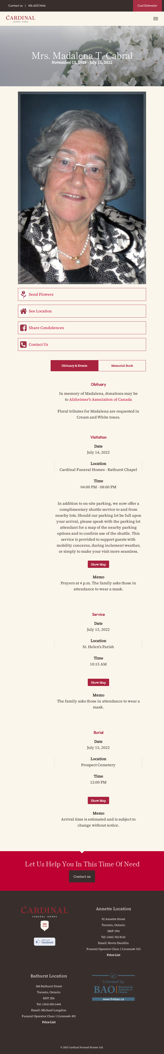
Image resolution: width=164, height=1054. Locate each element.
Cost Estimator (147, 5)
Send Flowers (41, 294)
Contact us (15, 5)
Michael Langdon (53, 1010)
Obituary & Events (74, 366)
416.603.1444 (36, 5)
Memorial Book (122, 366)
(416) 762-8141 (116, 937)
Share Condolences (46, 327)
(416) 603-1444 (51, 1004)
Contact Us (38, 344)
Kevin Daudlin (118, 943)
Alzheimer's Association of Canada (100, 399)
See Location (40, 311)
